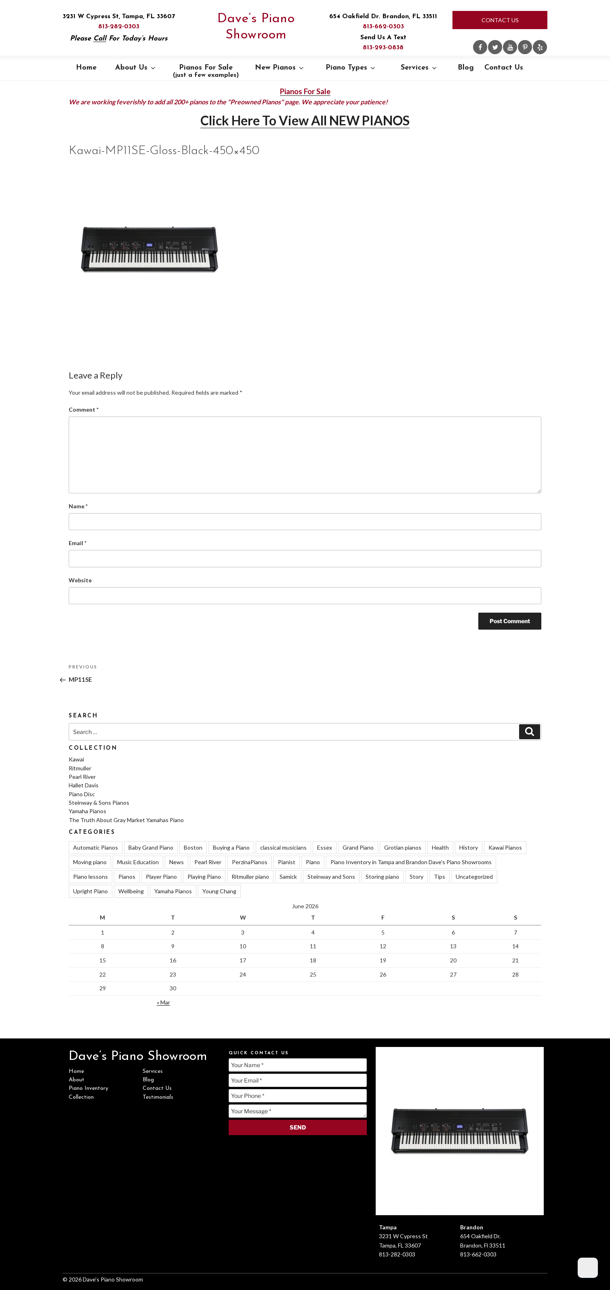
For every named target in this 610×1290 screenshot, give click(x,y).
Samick (288, 876)
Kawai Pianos (505, 847)
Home (86, 68)
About (76, 1080)
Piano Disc (82, 794)
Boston (193, 847)
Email (77, 542)
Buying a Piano (231, 847)
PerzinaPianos (249, 862)
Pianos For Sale (206, 71)
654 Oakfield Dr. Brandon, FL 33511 (383, 16)
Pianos (126, 876)
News (176, 862)
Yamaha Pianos (87, 811)
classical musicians (283, 847)
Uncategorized (474, 876)
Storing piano (382, 876)
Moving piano (90, 862)
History (468, 847)
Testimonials (158, 1097)
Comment (84, 409)
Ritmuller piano (250, 876)
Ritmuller (80, 768)
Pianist (286, 862)
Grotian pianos (402, 847)
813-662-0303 (383, 26)
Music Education (138, 862)
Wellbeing (131, 891)
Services (419, 68)
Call (99, 38)
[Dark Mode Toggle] (588, 1268)
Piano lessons (90, 876)
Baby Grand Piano (150, 847)
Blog (466, 68)
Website (80, 580)
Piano (313, 862)
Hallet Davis (84, 785)
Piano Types (351, 68)
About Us (136, 68)
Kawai (76, 759)
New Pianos (280, 68)
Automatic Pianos (95, 847)
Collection (81, 1097)
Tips (439, 876)
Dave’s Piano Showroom (255, 27)
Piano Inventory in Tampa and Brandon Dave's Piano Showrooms (411, 862)
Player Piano (161, 876)
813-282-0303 (118, 26)
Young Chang (219, 891)
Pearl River (82, 776)
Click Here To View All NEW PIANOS (305, 120)
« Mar (163, 1002)
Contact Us (500, 20)
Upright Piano (90, 891)
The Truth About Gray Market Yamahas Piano (126, 819)
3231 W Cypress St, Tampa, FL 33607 (119, 16)
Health (440, 847)
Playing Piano (204, 876)
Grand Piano (358, 847)
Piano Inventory (88, 1088)
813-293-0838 (383, 47)
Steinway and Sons (331, 876)
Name (78, 506)
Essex (324, 847)
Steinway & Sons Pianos (99, 802)
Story (416, 876)
